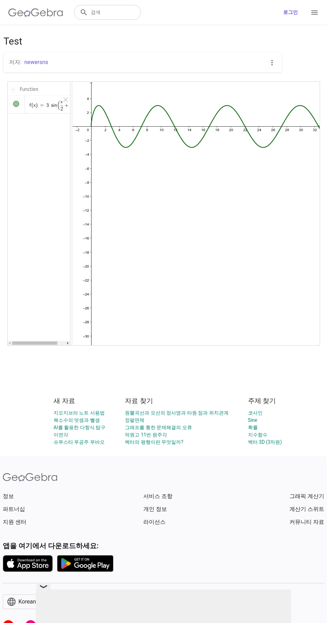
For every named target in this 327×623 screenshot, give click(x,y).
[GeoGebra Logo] (35, 12)
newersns (36, 62)
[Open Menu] (314, 12)
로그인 (290, 12)
